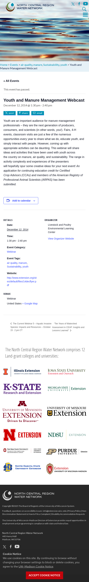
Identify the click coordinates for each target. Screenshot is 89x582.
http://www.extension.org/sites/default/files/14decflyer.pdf (22, 281)
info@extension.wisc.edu (55, 511)
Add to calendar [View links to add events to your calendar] (21, 200)
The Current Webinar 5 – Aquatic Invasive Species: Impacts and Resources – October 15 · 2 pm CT (30, 326)
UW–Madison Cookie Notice (36, 566)
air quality (12, 263)
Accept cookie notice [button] (44, 575)
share (25, 112)
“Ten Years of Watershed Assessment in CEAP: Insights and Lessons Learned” (68, 327)
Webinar (11, 251)
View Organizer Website (61, 238)
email (39, 112)
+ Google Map (30, 303)
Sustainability (14, 266)
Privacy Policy (74, 511)
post (11, 112)
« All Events (11, 80)
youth (25, 266)
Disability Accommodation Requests (68, 514)
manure (23, 263)
